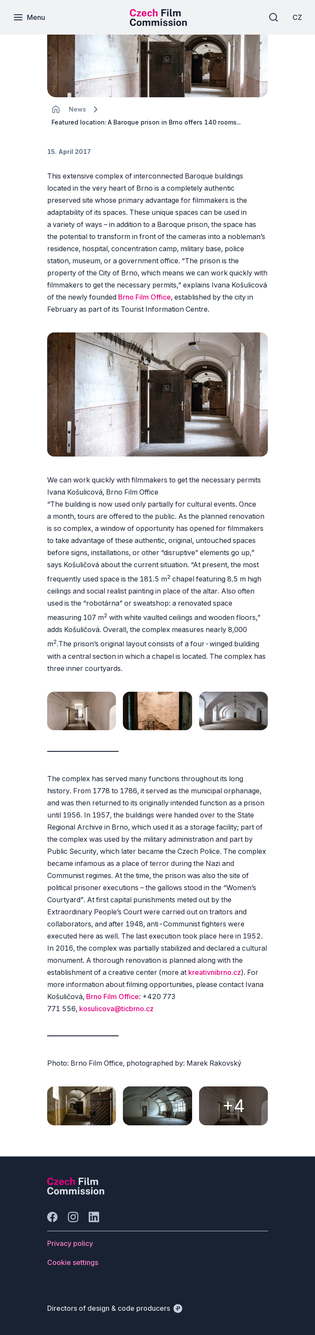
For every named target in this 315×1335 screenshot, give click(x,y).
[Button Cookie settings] (72, 1262)
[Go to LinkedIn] (94, 1217)
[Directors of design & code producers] (114, 1308)
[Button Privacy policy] (70, 1243)
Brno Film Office (144, 297)
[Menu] (29, 17)
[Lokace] (77, 109)
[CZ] (297, 17)
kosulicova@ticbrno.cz (116, 1008)
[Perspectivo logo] (75, 1192)
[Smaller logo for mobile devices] (158, 23)
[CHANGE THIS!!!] (55, 109)
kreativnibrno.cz (214, 972)
